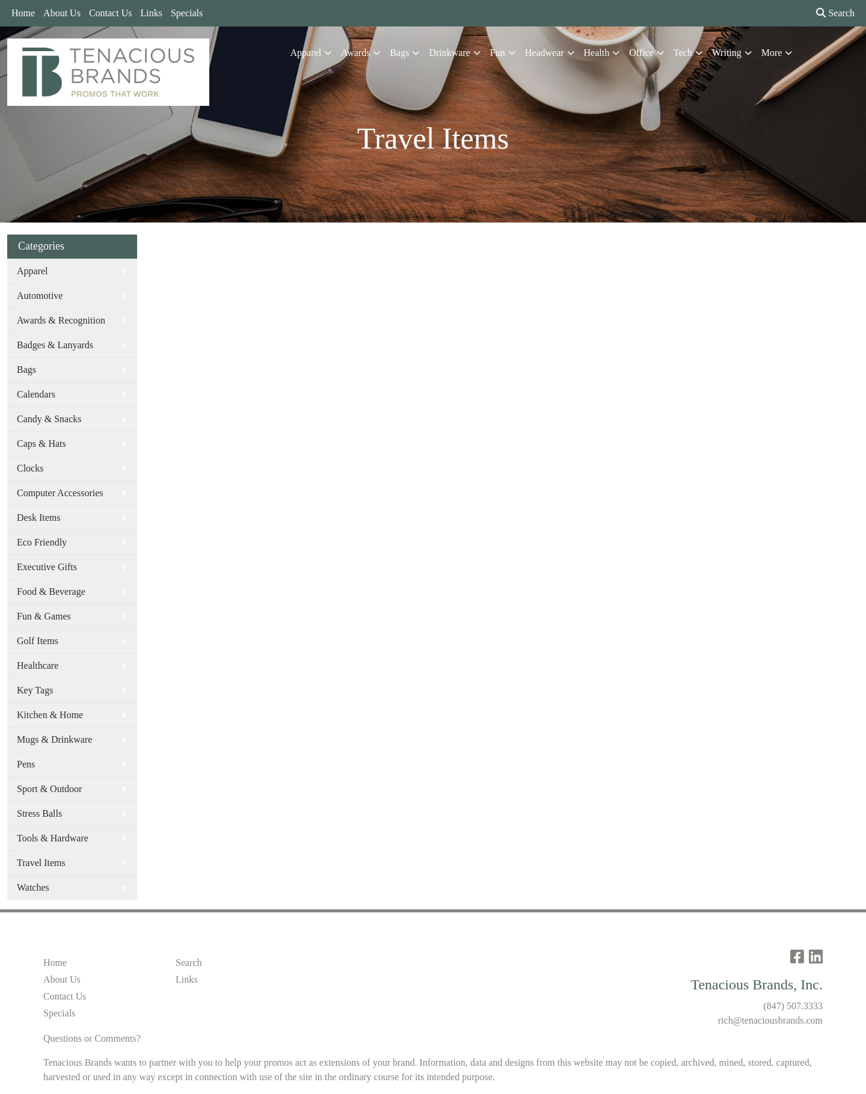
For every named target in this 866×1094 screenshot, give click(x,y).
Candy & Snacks (49, 419)
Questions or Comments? (92, 1038)
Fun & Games (44, 616)
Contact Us (110, 13)
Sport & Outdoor (49, 789)
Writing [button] (727, 53)
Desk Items (38, 517)
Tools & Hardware (52, 838)
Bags (26, 369)
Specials (187, 13)
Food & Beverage (51, 591)
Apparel (32, 271)
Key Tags (35, 690)
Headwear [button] (544, 53)
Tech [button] (683, 53)
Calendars (36, 394)
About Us (62, 13)
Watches (33, 887)
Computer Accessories (60, 493)
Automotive (40, 295)
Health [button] (597, 53)
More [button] (771, 53)
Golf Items (37, 641)
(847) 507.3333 (793, 1006)
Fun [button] (497, 53)
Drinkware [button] (449, 53)
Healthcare (37, 665)
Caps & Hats (41, 443)
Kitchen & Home (50, 715)
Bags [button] (399, 53)
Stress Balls (39, 813)
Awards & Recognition (61, 320)
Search (835, 13)
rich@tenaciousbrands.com (770, 1020)
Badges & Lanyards (55, 345)
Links (151, 13)
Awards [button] (355, 53)
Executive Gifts (47, 567)
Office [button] (641, 53)
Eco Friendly (42, 542)
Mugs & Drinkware (54, 739)
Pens (26, 764)
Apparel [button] (306, 53)
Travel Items (41, 863)
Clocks (30, 468)
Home (23, 13)
